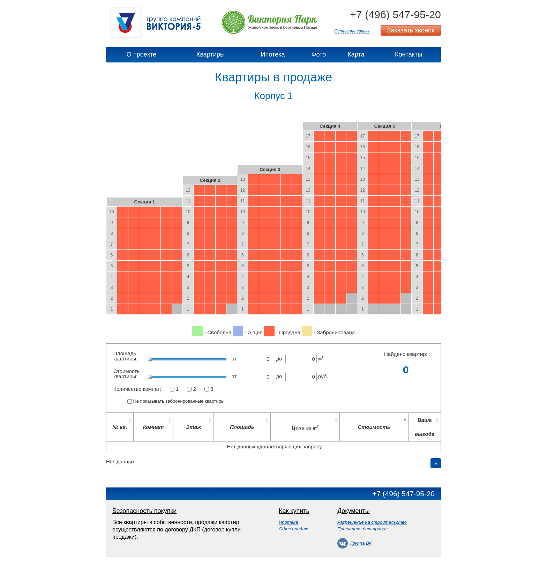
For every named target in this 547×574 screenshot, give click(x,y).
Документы (353, 510)
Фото (319, 54)
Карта (355, 54)
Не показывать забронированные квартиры (178, 401)
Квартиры (210, 54)
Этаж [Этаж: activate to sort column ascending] (193, 427)
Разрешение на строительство (372, 522)
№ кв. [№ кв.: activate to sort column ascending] (119, 427)
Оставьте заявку (351, 31)
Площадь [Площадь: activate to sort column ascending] (242, 427)
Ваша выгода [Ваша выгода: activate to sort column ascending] (424, 427)
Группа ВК (354, 543)
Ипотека (273, 54)
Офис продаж (293, 528)
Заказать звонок (411, 30)
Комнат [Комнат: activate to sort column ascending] (153, 427)
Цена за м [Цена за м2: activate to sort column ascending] (305, 428)
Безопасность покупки (144, 510)
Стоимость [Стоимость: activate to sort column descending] (374, 427)
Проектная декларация (362, 528)
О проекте (141, 54)
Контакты (408, 54)
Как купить (294, 510)
